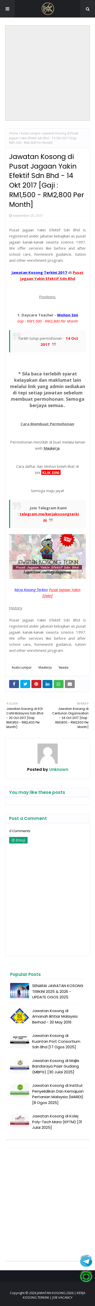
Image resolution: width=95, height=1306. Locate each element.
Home (13, 133)
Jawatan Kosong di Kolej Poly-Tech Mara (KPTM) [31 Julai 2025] (57, 1121)
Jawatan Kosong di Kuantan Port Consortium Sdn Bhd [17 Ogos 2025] (56, 1041)
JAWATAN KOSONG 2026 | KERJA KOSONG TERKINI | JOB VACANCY (54, 1295)
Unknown (58, 769)
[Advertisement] (47, 73)
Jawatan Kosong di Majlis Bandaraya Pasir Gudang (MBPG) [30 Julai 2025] (55, 1066)
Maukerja (45, 667)
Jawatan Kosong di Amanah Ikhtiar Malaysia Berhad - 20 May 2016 (55, 1016)
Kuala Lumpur (31, 133)
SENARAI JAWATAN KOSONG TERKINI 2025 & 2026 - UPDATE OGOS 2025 (57, 991)
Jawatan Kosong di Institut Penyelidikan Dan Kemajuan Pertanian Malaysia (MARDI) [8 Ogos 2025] (58, 1094)
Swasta (63, 667)
